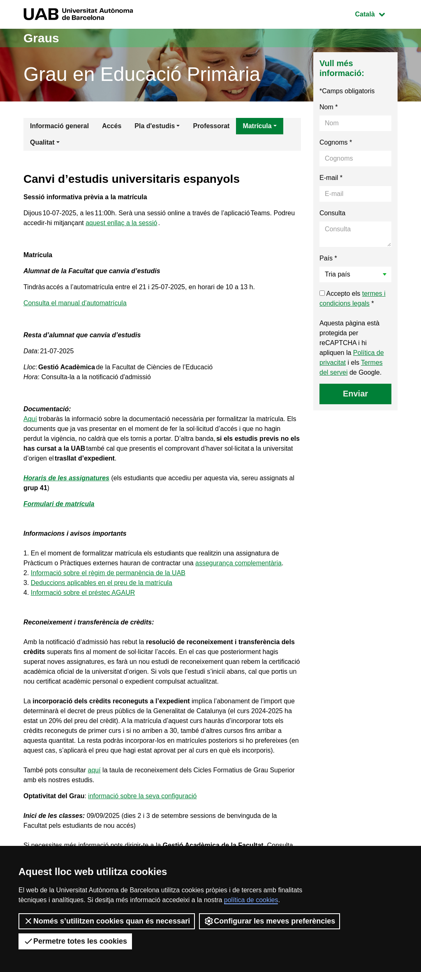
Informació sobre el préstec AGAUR (83, 592)
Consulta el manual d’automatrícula (75, 302)
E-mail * (330, 177)
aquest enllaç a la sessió (121, 222)
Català (376, 13)
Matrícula (257, 125)
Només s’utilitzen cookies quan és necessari (106, 921)
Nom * (328, 107)
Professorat (211, 125)
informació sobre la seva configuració (142, 795)
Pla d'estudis (154, 125)
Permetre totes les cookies (75, 941)
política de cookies (251, 899)
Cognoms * (335, 142)
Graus (41, 38)
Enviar (355, 393)
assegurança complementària (238, 563)
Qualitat (42, 142)
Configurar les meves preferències (269, 921)
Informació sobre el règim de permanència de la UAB (108, 572)
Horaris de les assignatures (66, 477)
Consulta (332, 213)
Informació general (59, 125)
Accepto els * (352, 298)
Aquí (30, 418)
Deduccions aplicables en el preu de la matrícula (101, 582)
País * (328, 258)
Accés (111, 125)
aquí (94, 770)
